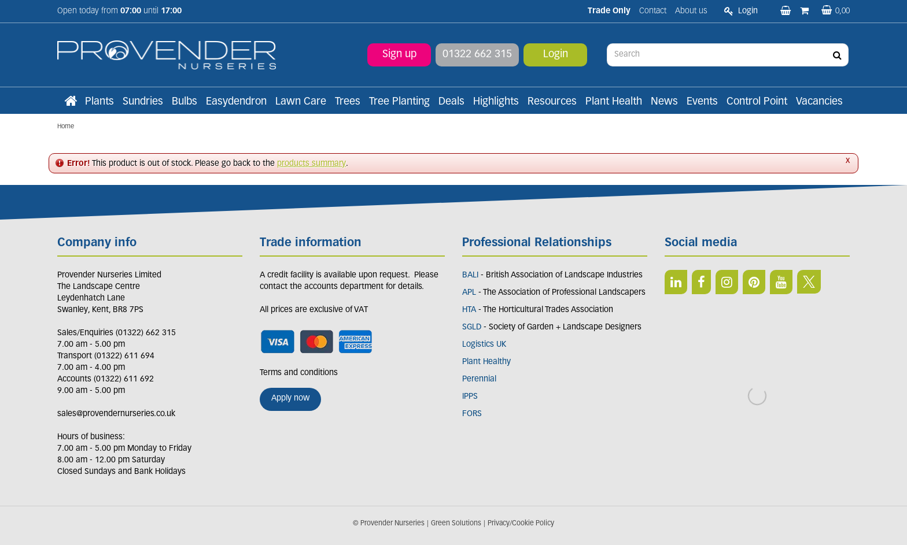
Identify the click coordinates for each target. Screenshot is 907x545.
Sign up (399, 54)
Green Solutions (456, 523)
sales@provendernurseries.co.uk (116, 414)
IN (727, 282)
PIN (754, 282)
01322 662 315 (477, 54)
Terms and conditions (299, 373)
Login (555, 54)
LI (676, 282)
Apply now (290, 398)
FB (701, 282)
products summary (311, 164)
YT (781, 282)
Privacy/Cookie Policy (521, 523)
